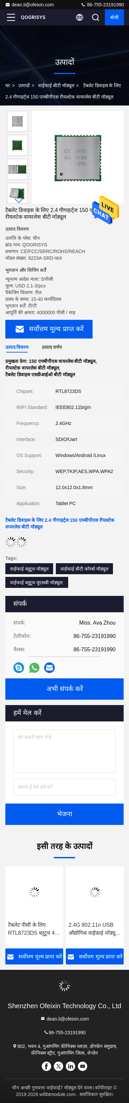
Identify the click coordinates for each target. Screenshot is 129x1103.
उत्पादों (24, 85)
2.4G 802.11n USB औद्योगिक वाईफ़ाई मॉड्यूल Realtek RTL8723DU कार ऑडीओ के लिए (94, 929)
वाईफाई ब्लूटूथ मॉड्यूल (29, 569)
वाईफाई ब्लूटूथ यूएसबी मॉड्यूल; (36, 582)
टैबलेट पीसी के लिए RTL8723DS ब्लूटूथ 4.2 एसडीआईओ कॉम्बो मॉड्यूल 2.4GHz (33, 929)
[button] (19, 200)
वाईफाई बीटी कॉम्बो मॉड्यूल (84, 569)
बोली (114, 17)
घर (7, 85)
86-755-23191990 (102, 4)
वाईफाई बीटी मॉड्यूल (56, 85)
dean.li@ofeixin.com (29, 4)
